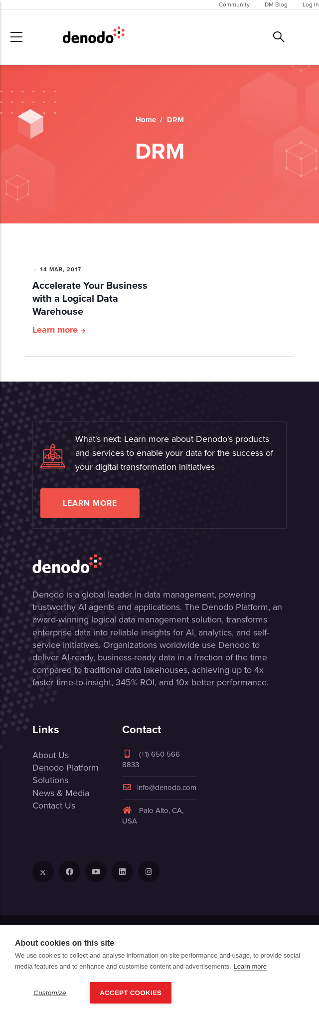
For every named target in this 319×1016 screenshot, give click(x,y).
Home (146, 119)
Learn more (55, 329)
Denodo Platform (65, 767)
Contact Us (53, 805)
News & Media (60, 793)
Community (234, 4)
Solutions (50, 780)
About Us (50, 755)
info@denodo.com (159, 787)
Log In (311, 4)
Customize (49, 993)
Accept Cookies (130, 993)
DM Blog (276, 4)
